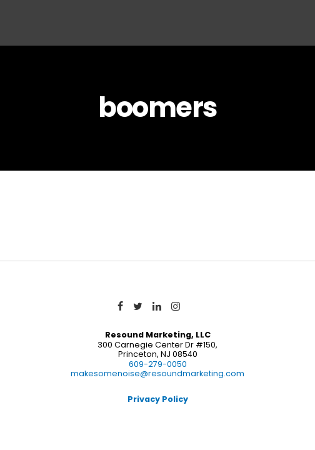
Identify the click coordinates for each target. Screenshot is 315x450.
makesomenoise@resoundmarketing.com (157, 373)
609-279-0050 (158, 364)
